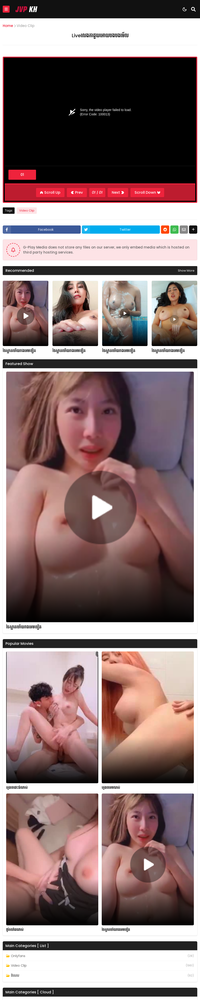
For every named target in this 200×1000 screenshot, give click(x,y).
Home (8, 25)
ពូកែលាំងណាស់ (14, 930)
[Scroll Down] (147, 192)
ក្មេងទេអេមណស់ (111, 788)
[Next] (118, 192)
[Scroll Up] (50, 192)
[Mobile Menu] (6, 9)
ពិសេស (15, 975)
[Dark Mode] (184, 9)
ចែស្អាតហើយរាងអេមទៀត (19, 350)
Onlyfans (18, 956)
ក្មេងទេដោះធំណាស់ (17, 788)
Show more (186, 270)
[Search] (193, 9)
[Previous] (77, 192)
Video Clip (25, 25)
